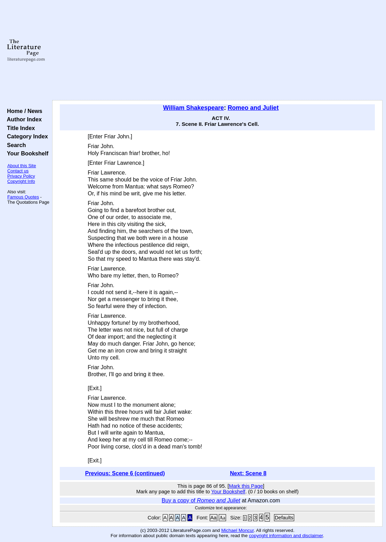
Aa (213, 517)
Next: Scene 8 (248, 473)
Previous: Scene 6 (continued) (125, 473)
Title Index (19, 128)
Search (15, 145)
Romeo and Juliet (253, 107)
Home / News (23, 111)
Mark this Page (246, 486)
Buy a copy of (201, 500)
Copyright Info (21, 181)
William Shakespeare (193, 107)
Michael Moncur (237, 530)
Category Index (26, 136)
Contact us (18, 170)
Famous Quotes (23, 197)
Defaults (284, 517)
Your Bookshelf (26, 153)
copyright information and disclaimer (286, 535)
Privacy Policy (21, 176)
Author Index (23, 119)
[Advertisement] (217, 50)
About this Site (21, 165)
